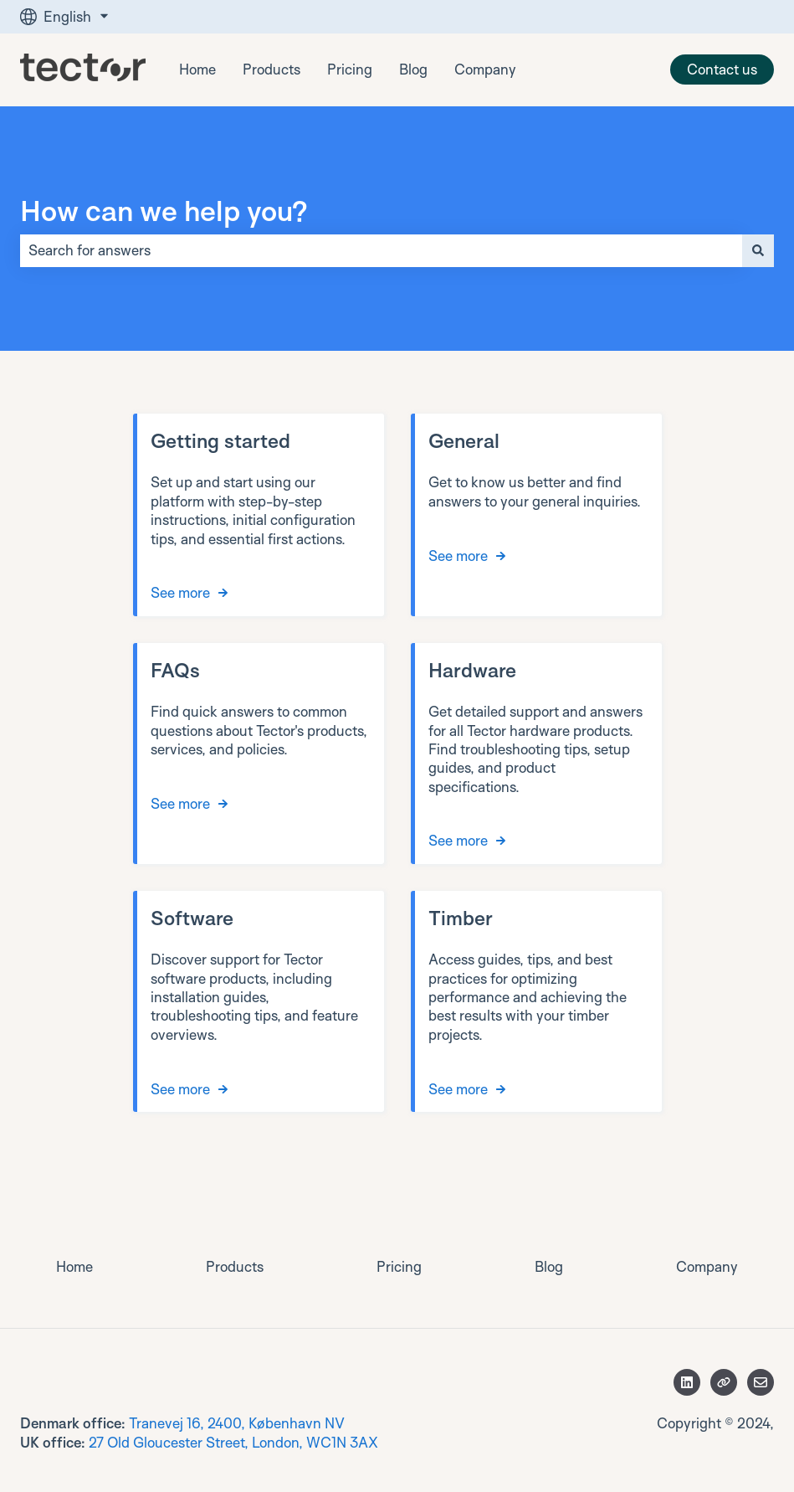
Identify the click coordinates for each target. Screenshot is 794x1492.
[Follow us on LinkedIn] (687, 1382)
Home (197, 69)
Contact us (722, 69)
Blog (413, 69)
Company (485, 69)
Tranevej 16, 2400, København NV (237, 1423)
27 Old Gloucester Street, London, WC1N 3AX (233, 1442)
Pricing (349, 69)
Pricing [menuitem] (399, 1266)
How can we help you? (164, 210)
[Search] (758, 250)
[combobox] (381, 250)
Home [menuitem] (74, 1266)
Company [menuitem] (707, 1266)
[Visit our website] (723, 1382)
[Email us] (760, 1382)
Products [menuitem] (235, 1266)
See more (180, 592)
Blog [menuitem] (549, 1266)
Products (271, 69)
